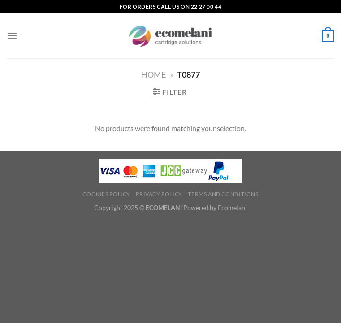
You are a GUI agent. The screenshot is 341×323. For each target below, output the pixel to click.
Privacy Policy (159, 194)
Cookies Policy (106, 194)
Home (153, 74)
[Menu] (12, 36)
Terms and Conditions (223, 194)
